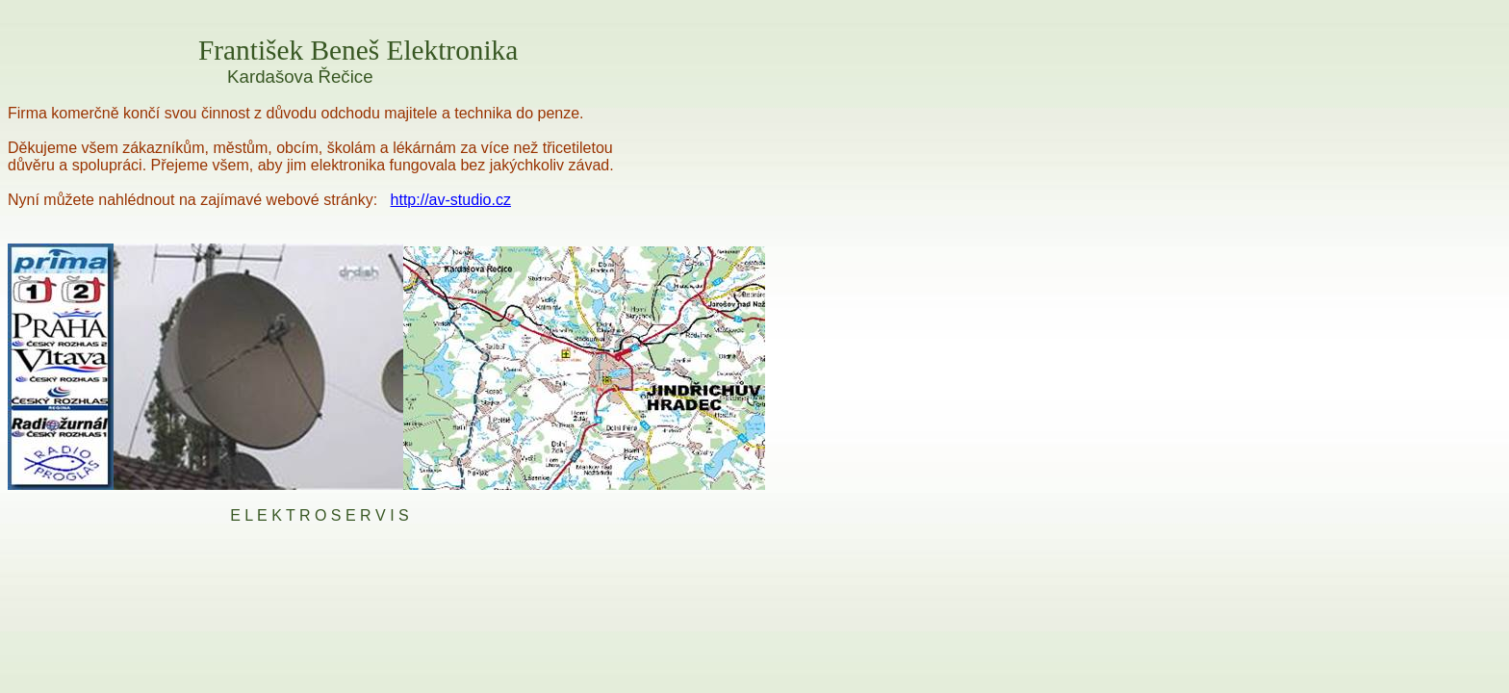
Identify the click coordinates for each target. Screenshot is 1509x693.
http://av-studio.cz (451, 200)
